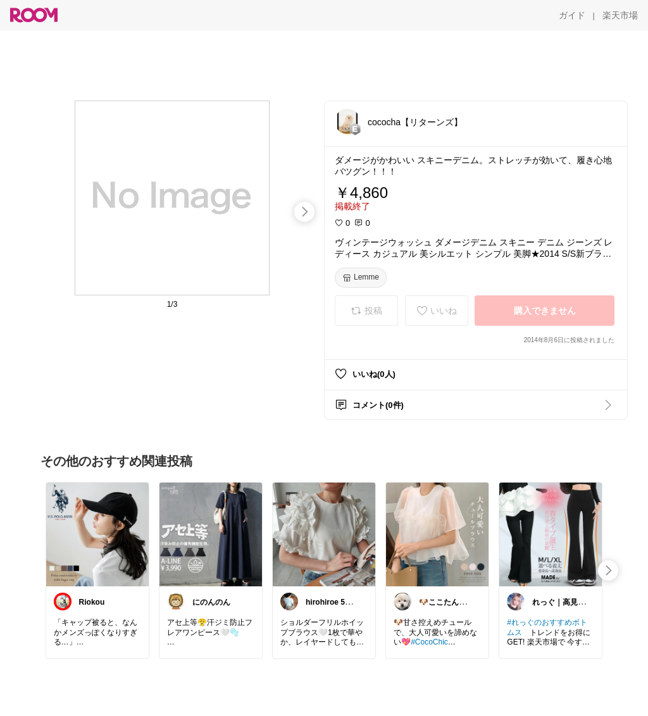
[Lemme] (361, 278)
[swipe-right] (304, 212)
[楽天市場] (620, 15)
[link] (97, 534)
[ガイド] (572, 15)
